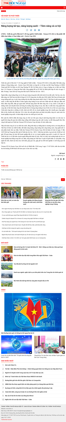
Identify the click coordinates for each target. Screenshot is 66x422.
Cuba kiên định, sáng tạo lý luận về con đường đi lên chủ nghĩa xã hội (26, 392)
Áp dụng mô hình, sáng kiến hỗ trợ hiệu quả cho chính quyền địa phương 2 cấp (28, 388)
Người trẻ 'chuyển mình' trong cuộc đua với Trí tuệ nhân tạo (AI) (24, 373)
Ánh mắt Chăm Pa (10, 365)
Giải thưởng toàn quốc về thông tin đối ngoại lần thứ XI (17, 333)
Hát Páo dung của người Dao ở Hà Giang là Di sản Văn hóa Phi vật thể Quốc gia (23, 221)
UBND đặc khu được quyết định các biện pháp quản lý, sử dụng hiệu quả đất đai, (29, 384)
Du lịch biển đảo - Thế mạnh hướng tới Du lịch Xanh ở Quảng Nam (19, 231)
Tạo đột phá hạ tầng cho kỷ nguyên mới (26, 264)
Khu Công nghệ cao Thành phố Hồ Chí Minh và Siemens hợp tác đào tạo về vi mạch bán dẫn (27, 212)
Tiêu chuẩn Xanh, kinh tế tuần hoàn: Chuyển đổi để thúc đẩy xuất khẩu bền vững (23, 225)
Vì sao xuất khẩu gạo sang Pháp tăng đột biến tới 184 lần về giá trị (20, 215)
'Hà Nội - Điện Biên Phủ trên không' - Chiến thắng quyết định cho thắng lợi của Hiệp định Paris (33, 369)
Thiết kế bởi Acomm (6, 419)
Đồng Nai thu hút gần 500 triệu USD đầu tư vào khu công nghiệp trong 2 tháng (54, 202)
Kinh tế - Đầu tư (5, 19)
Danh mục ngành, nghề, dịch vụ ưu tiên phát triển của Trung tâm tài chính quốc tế (38, 272)
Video (3, 290)
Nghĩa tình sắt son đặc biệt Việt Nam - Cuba (18, 399)
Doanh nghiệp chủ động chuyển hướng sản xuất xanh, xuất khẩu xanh (32, 202)
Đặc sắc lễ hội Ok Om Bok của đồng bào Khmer (19, 395)
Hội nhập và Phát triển (10, 16)
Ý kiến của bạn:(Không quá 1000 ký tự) (11, 170)
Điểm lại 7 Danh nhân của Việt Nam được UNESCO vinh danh (23, 376)
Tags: (2, 162)
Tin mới (3, 11)
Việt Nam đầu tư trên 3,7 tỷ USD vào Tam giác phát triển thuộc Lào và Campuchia (24, 238)
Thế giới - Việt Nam (25, 19)
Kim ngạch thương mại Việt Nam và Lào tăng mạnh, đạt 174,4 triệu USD (21, 208)
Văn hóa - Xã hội (15, 19)
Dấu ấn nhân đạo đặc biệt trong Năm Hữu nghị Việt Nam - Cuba (33, 255)
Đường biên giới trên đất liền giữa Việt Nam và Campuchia (23, 380)
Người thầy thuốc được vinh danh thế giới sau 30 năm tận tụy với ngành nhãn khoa (24, 234)
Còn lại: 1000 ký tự (6, 179)
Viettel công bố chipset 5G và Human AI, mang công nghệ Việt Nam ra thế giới (23, 218)
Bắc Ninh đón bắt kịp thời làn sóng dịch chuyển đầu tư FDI (31, 281)
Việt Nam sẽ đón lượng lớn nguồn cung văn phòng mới (16, 228)
